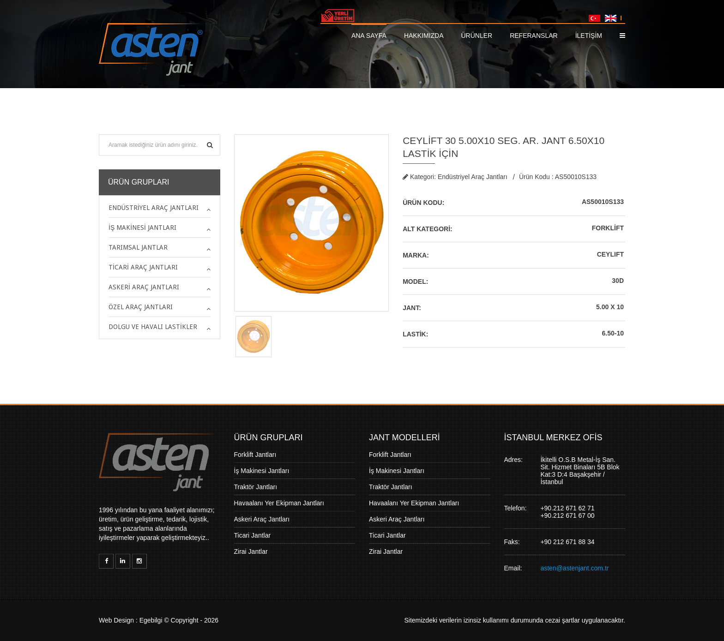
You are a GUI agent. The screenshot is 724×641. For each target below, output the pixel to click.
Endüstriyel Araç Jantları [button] (154, 207)
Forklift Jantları (255, 454)
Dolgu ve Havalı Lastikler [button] (153, 326)
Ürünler (476, 35)
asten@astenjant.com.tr (574, 568)
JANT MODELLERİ (404, 437)
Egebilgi (151, 620)
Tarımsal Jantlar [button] (138, 247)
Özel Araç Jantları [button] (141, 307)
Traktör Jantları (256, 487)
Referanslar (533, 35)
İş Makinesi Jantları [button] (142, 227)
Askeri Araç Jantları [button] (144, 287)
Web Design (116, 620)
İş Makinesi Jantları (262, 470)
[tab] (160, 207)
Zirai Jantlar (251, 551)
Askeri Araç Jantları (262, 519)
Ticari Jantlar (252, 535)
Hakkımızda (424, 35)
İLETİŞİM (588, 35)
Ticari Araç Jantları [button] (143, 267)
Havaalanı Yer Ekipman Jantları (279, 503)
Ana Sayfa (368, 35)
